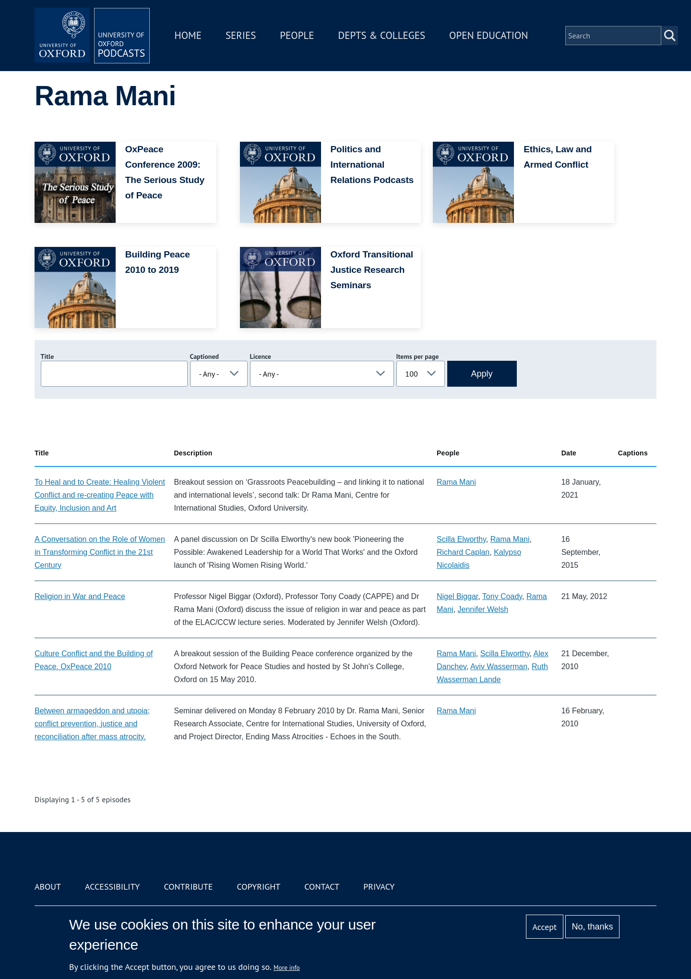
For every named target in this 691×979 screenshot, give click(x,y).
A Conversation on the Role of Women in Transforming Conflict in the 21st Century (100, 552)
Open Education (488, 35)
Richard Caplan (463, 552)
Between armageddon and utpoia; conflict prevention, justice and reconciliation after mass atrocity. (92, 724)
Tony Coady (502, 596)
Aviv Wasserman (498, 666)
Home (188, 35)
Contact (321, 886)
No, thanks (592, 926)
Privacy (378, 886)
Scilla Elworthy (461, 539)
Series (241, 35)
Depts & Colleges (382, 35)
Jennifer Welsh (483, 609)
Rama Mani (456, 482)
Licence (260, 356)
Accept (544, 926)
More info (287, 967)
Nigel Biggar (457, 596)
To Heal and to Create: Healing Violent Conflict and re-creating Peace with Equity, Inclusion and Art (100, 495)
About (48, 886)
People (297, 35)
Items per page (417, 356)
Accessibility (112, 886)
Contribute (188, 886)
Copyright (258, 886)
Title (47, 356)
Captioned (204, 356)
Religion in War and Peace (80, 596)
